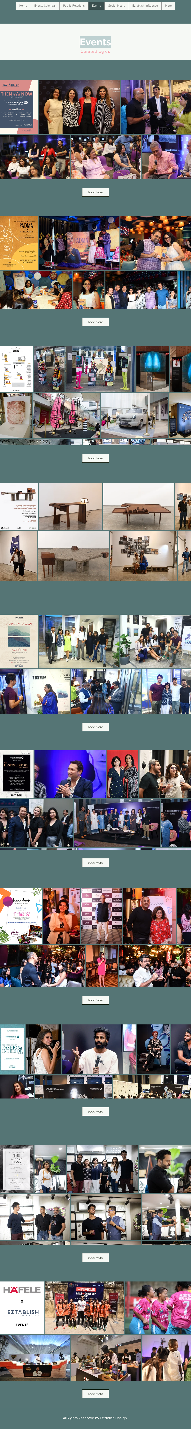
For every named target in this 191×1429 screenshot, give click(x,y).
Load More (95, 192)
